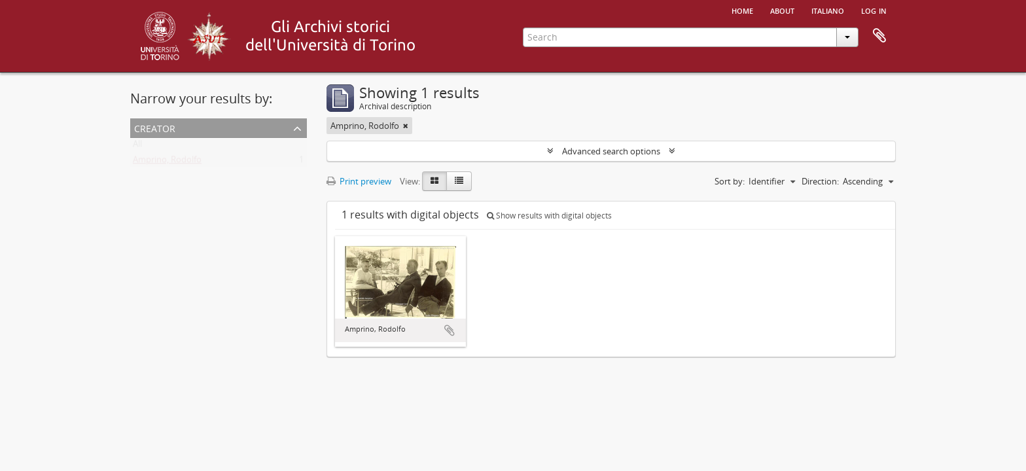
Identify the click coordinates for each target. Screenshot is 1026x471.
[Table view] (459, 181)
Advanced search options (611, 151)
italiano (827, 10)
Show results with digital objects (549, 215)
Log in (874, 10)
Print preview (359, 181)
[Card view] (434, 181)
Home (742, 10)
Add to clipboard (449, 330)
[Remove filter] (405, 125)
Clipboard (879, 36)
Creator (154, 127)
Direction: (820, 181)
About (782, 10)
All (137, 146)
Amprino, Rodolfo (167, 162)
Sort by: (730, 181)
